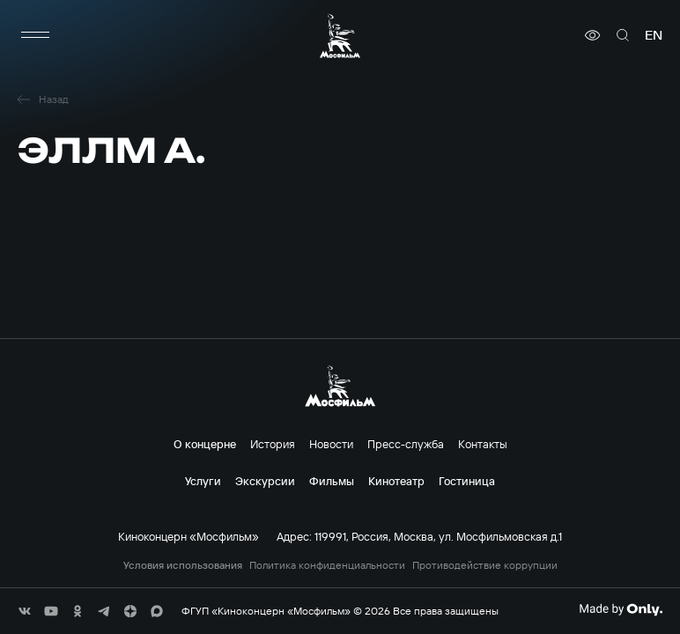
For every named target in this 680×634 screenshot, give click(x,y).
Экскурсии (265, 481)
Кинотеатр (396, 481)
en (653, 35)
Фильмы (331, 481)
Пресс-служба (405, 444)
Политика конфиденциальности (327, 565)
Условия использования (182, 565)
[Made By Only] (620, 609)
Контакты (482, 444)
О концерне (205, 444)
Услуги (203, 481)
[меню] (35, 35)
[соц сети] (25, 611)
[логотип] (340, 36)
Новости (331, 444)
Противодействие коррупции (485, 565)
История (272, 444)
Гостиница (467, 481)
